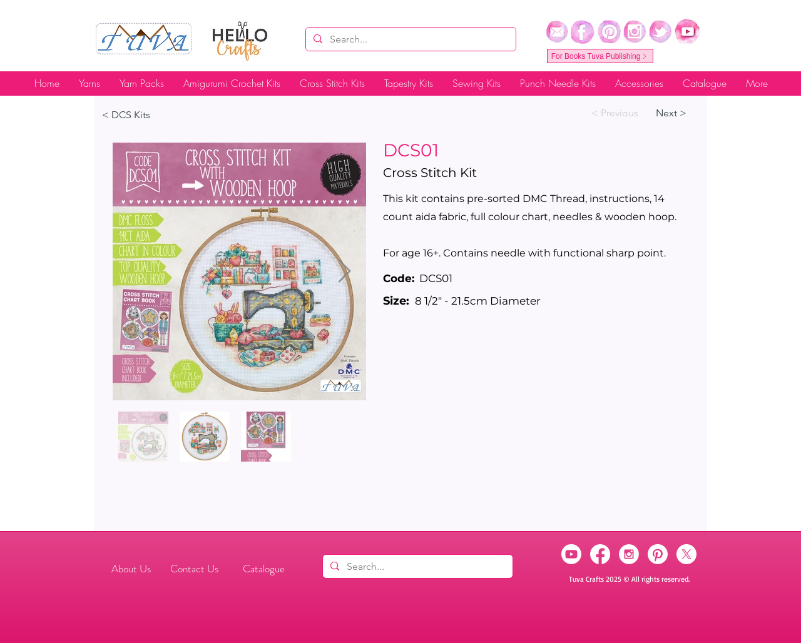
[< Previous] (614, 113)
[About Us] (131, 569)
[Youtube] (571, 554)
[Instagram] (629, 554)
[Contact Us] (194, 569)
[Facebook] (600, 554)
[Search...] (409, 39)
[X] (686, 554)
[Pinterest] (658, 554)
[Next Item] (344, 272)
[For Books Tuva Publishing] (600, 56)
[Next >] (676, 113)
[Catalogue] (263, 569)
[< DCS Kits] (143, 115)
